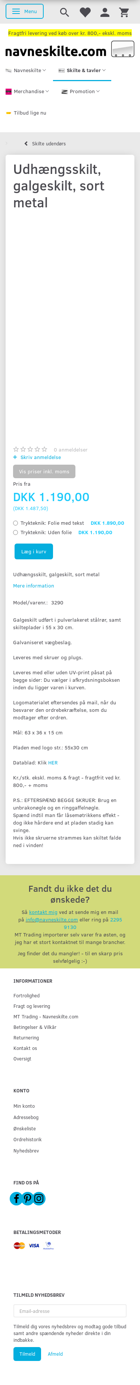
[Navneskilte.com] (70, 48)
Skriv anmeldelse (40, 457)
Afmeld (55, 1353)
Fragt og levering (31, 1006)
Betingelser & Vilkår (34, 1027)
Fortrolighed (26, 995)
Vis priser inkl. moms (44, 471)
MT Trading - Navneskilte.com (45, 1016)
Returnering (26, 1037)
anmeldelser (71, 449)
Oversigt (22, 1058)
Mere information (33, 585)
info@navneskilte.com (52, 919)
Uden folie (66, 532)
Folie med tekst (72, 522)
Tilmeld (27, 1353)
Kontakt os (25, 1048)
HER (52, 762)
